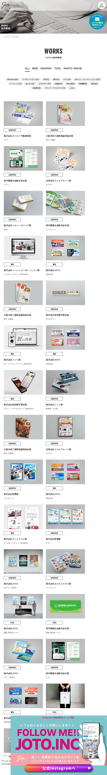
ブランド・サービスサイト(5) (55, 92)
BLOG (9, 649)
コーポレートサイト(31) (30, 83)
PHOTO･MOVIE (73, 72)
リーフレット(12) (15, 87)
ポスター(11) (30, 87)
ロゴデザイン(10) (45, 87)
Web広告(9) (70, 87)
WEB (35, 72)
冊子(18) (56, 83)
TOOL (57, 72)
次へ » (72, 511)
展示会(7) (94, 87)
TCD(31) (46, 83)
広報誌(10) (58, 87)
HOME (7, 41)
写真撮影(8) (83, 87)
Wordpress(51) (12, 83)
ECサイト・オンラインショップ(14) (87, 83)
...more (71, 92)
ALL (27, 72)
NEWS (9, 657)
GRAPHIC (46, 72)
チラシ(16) (67, 83)
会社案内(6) (37, 92)
